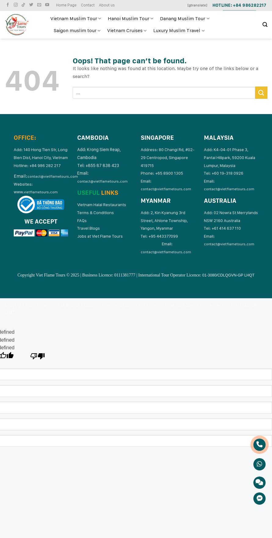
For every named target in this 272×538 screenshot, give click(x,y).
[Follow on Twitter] (32, 5)
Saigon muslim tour (77, 31)
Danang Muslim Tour (184, 19)
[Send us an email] (40, 5)
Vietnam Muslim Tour (75, 19)
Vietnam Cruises (127, 31)
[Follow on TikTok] (24, 5)
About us (107, 5)
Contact (88, 5)
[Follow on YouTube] (48, 5)
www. (36, 191)
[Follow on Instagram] (16, 5)
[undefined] (37, 358)
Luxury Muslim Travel (178, 31)
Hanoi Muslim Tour (130, 19)
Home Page (66, 5)
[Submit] (261, 92)
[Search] (265, 25)
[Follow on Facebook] (8, 5)
